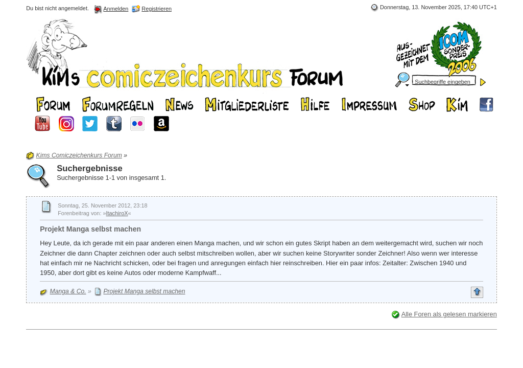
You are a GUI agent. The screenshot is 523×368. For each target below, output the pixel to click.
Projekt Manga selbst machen (90, 229)
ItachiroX (117, 213)
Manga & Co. (68, 291)
